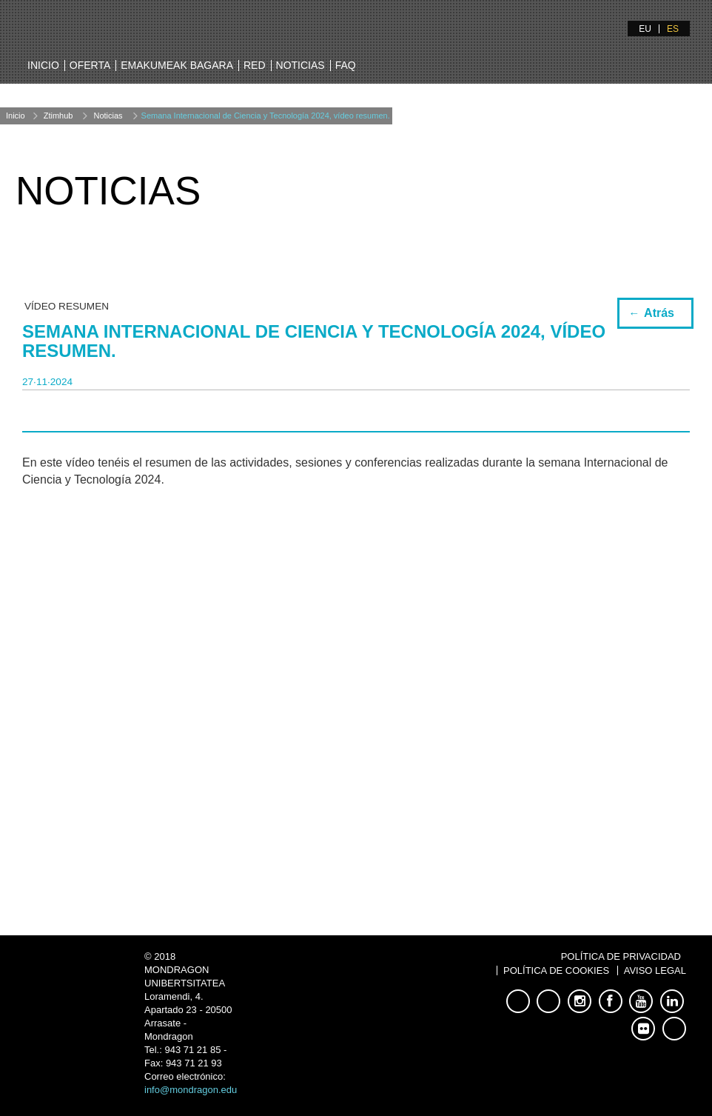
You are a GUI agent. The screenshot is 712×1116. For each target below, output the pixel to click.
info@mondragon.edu (190, 1089)
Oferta (90, 65)
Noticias (300, 65)
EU (645, 28)
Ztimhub (58, 115)
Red (255, 65)
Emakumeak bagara (177, 65)
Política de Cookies (556, 970)
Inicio (43, 65)
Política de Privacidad (621, 956)
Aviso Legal (655, 970)
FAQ (345, 65)
